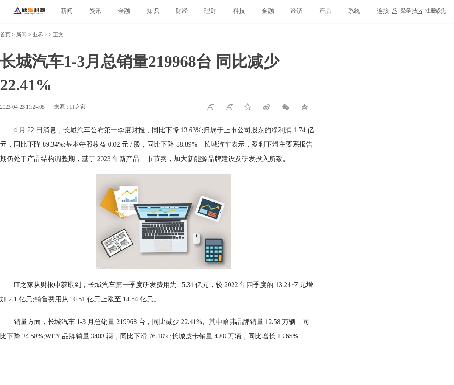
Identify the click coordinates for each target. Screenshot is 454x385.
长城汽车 (56, 359)
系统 (354, 11)
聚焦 (440, 11)
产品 (325, 11)
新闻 (67, 11)
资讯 (95, 11)
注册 (430, 11)
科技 (239, 11)
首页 (5, 34)
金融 (124, 11)
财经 (182, 11)
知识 (153, 11)
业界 (38, 34)
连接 (383, 11)
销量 (78, 359)
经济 (297, 11)
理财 (210, 11)
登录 (406, 11)
